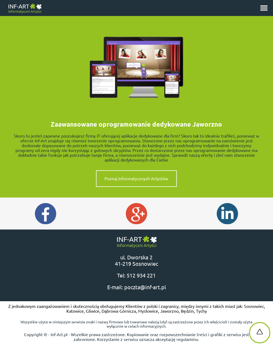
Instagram (227, 213)
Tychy (201, 311)
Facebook (45, 213)
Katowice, (76, 311)
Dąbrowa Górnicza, (120, 311)
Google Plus (136, 213)
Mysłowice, (149, 311)
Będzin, (188, 311)
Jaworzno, (170, 311)
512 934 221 (141, 275)
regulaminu (187, 339)
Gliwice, (94, 311)
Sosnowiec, (254, 306)
